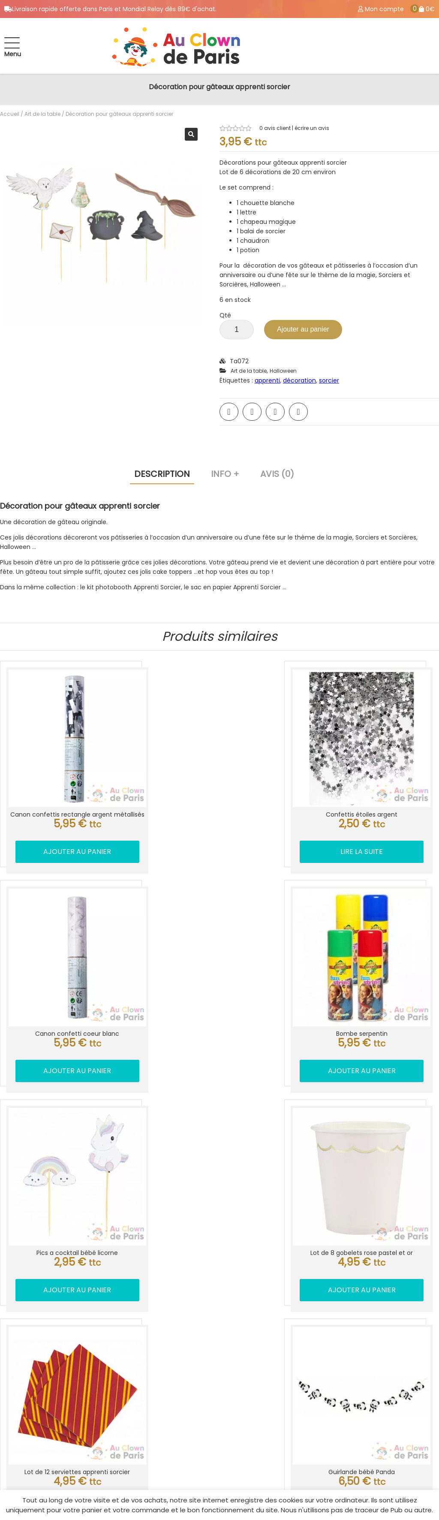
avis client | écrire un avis (294, 128)
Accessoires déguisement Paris (74, 1412)
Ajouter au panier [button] (61, 829)
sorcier (329, 380)
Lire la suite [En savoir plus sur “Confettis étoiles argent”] (219, 819)
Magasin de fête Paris (58, 1439)
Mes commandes (297, 1412)
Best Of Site (420, 1483)
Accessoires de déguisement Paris (325, 1340)
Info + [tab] (225, 474)
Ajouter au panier (303, 329)
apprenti (267, 380)
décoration (299, 380)
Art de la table (42, 114)
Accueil (9, 114)
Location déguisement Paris (314, 1298)
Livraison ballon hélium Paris (314, 1312)
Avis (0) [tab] (277, 474)
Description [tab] (162, 474)
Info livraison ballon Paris (63, 1398)
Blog (275, 1439)
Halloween (283, 370)
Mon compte (290, 1398)
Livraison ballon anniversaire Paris (324, 1326)
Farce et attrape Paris (305, 1353)
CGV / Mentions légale (305, 1425)
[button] (191, 134)
